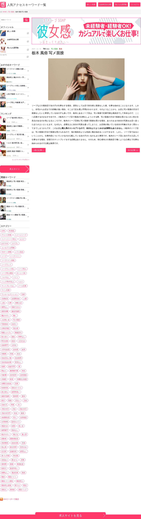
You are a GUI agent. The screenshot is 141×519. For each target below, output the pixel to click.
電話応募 (14, 472)
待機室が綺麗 (21, 379)
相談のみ (4, 426)
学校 (11, 354)
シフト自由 (19, 252)
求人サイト (14, 169)
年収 (23, 371)
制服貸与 (18, 332)
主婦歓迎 (4, 298)
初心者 (15, 328)
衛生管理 (13, 447)
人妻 (24, 298)
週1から (14, 460)
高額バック (22, 489)
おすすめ (4, 243)
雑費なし (4, 472)
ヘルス (20, 281)
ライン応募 (5, 290)
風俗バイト (12, 477)
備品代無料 (15, 311)
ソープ (3, 256)
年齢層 (3, 375)
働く (14, 315)
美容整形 (4, 443)
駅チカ (17, 485)
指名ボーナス (16, 387)
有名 (15, 413)
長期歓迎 (20, 464)
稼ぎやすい (5, 434)
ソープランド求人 (7, 269)
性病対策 (4, 387)
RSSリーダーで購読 (11, 499)
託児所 (3, 451)
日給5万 (4, 404)
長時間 (3, 464)
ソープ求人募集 (7, 273)
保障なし (4, 307)
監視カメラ (15, 421)
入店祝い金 (5, 320)
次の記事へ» (133, 150)
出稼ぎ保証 (5, 328)
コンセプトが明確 (7, 247)
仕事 (9, 303)
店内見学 (13, 375)
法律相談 (23, 417)
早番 (12, 404)
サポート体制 (6, 252)
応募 (16, 383)
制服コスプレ (6, 332)
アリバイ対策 (6, 235)
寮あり (3, 371)
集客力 (3, 468)
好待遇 (15, 349)
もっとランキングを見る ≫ (20, 159)
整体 (23, 396)
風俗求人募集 (6, 485)
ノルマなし (5, 277)
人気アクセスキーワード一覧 (23, 5)
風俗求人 (19, 481)
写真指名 (4, 324)
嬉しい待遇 (91, 4)
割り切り (4, 337)
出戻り (13, 324)
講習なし (23, 451)
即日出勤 (4, 341)
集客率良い (14, 468)
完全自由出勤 (6, 362)
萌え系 (3, 447)
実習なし (18, 362)
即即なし (21, 337)
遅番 (22, 460)
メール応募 (22, 286)
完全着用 (18, 358)
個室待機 (4, 311)
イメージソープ (20, 235)
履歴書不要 (14, 371)
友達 (13, 341)
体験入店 (18, 303)
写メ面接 (16, 320)
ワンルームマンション (9, 294)
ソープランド (6, 264)
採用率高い (15, 392)
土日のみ (21, 341)
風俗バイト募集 (7, 481)
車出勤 (15, 455)
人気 (3, 303)
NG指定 (11, 230)
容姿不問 (11, 366)
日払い (17, 400)
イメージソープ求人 (8, 239)
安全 (18, 354)
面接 (23, 472)
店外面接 (23, 375)
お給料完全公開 (105, 4)
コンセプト (135, 4)
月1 (18, 404)
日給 (25, 400)
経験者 (3, 438)
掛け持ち (4, 392)
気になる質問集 (121, 4)
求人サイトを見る (70, 515)
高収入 (3, 489)
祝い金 (20, 426)
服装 (22, 413)
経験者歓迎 (14, 438)
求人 (14, 417)
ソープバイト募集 (7, 260)
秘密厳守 (4, 430)
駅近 (24, 485)
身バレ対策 (5, 455)
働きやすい (5, 315)
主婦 (23, 294)
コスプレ (14, 243)
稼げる (15, 434)
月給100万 (22, 409)
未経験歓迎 (5, 417)
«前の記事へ (38, 150)
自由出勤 (14, 443)
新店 (3, 400)
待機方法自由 (6, 383)
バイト (15, 277)
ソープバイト (15, 256)
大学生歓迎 (5, 349)
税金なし (14, 430)
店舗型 (3, 379)
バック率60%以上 (7, 281)
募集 (13, 337)
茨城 (23, 443)
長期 (11, 464)
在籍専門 (4, 345)
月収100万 (5, 409)
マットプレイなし (7, 286)
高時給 (12, 489)
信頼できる (15, 307)
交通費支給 (15, 298)
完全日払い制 (6, 358)
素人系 (24, 434)
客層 (3, 366)
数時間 (15, 396)
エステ (22, 239)
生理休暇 (4, 421)
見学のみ (23, 447)
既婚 (9, 400)
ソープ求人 (22, 269)
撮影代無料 (5, 396)
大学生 (13, 345)
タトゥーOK (20, 273)
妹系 (23, 349)
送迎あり (4, 460)
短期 (13, 426)
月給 (14, 409)
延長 (11, 379)
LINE (3, 230)
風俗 (3, 477)
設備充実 (13, 451)
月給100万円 (5, 413)
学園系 (3, 354)
